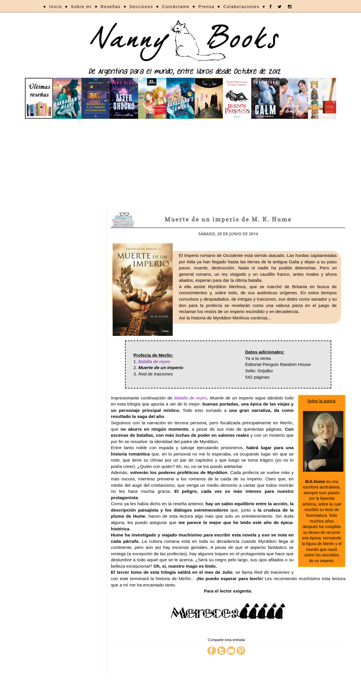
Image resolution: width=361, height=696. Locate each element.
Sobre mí (81, 6)
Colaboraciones (241, 6)
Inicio (55, 6)
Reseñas (110, 6)
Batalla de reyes (154, 361)
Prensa (206, 6)
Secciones (141, 6)
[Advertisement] (180, 163)
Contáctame (175, 6)
